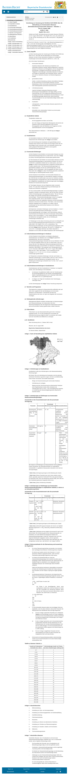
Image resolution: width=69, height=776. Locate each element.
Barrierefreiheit (10, 771)
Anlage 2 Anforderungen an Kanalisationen (18, 43)
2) (34, 415)
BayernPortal (26, 769)
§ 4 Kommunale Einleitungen (15, 27)
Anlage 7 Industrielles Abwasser (15, 52)
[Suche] (33, 11)
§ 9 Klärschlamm (12, 36)
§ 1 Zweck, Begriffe (12, 22)
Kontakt (42, 771)
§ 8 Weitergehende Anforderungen (16, 34)
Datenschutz (42, 769)
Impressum (58, 769)
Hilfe (26, 771)
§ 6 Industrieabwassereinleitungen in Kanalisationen (20, 31)
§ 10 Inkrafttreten (12, 38)
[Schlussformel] (11, 40)
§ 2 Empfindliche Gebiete (14, 23)
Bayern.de (10, 769)
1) (29, 472)
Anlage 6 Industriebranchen (14, 50)
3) (41, 432)
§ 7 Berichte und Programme (15, 32)
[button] (6, 45)
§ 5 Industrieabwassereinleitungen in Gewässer (19, 29)
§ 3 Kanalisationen (12, 25)
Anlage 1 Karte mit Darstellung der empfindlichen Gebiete (21, 41)
